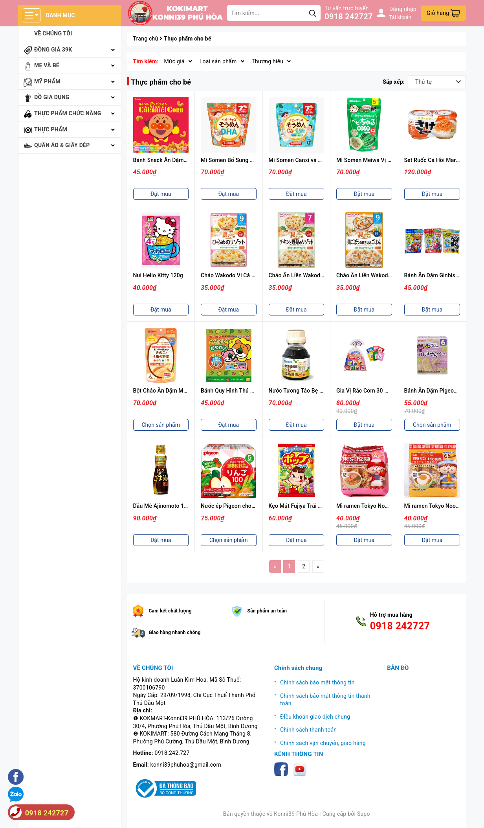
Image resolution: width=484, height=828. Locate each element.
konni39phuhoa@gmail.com (185, 765)
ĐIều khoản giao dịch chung (315, 717)
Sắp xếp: (394, 82)
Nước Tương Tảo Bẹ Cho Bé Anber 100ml (320, 390)
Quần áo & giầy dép (62, 145)
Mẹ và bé (46, 65)
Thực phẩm (50, 129)
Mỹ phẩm (47, 81)
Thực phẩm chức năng (67, 113)
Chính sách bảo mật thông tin (317, 682)
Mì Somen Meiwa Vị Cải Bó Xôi (374, 160)
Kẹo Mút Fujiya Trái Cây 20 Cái (307, 506)
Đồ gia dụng (52, 97)
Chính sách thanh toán (308, 730)
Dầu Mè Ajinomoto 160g (163, 506)
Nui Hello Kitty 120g (158, 275)
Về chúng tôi (53, 33)
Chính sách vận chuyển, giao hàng (323, 743)
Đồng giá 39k (53, 49)
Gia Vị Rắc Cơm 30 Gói (364, 390)
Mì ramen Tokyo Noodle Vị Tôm (375, 506)
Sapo (363, 814)
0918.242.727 (172, 753)
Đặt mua (160, 194)
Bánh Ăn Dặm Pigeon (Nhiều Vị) (444, 390)
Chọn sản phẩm (160, 425)
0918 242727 (348, 16)
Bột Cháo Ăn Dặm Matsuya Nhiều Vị (178, 390)
